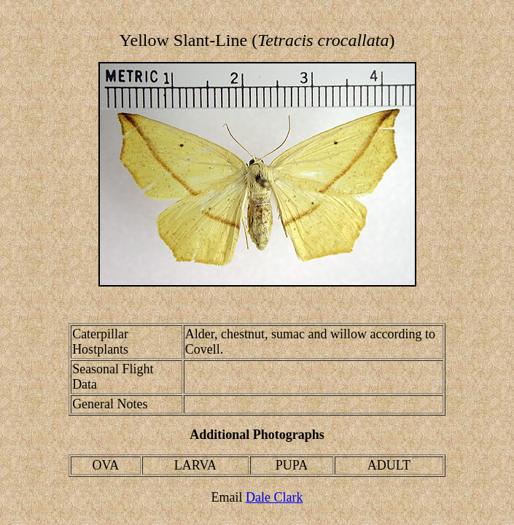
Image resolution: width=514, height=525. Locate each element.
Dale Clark (274, 497)
